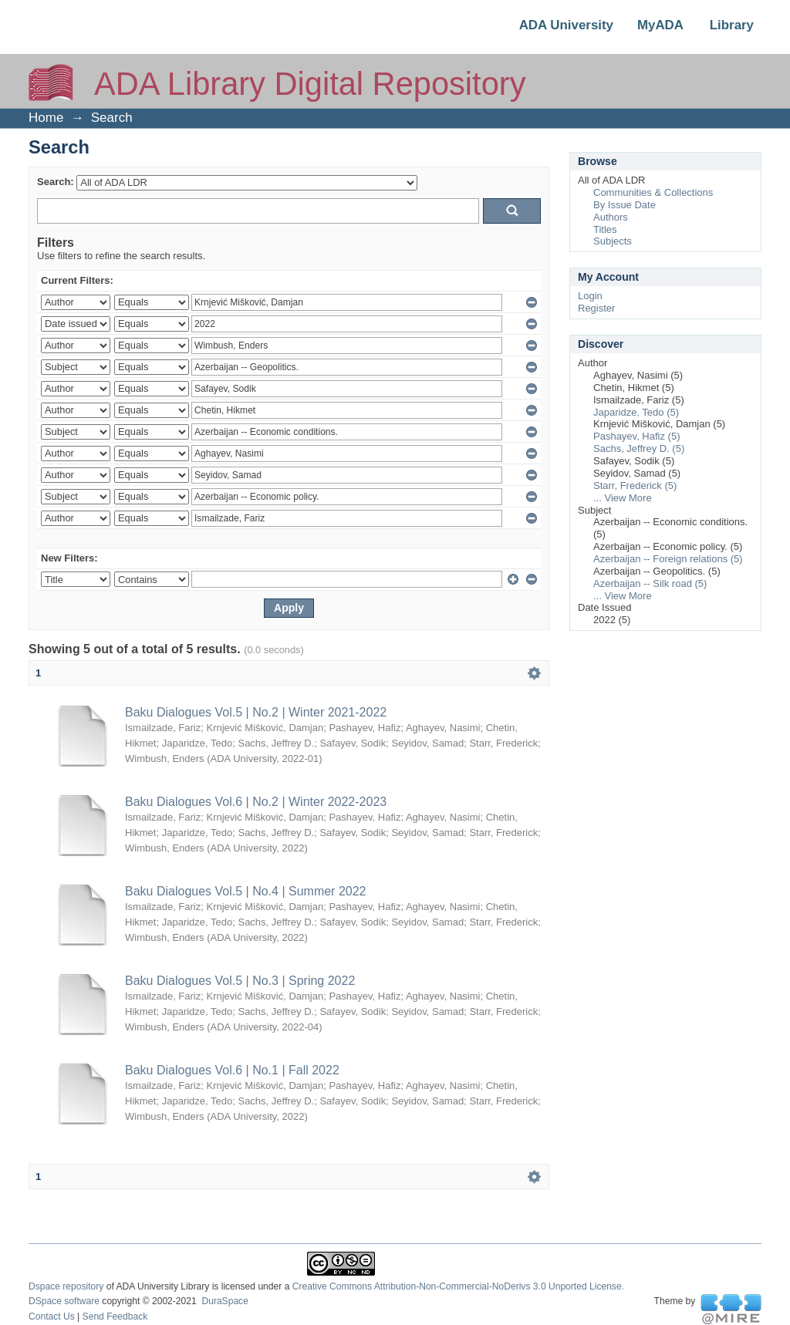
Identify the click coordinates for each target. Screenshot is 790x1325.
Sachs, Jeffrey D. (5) (638, 448)
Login (590, 296)
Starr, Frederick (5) (635, 485)
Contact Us (52, 1316)
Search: (55, 181)
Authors (610, 217)
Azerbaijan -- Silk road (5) (650, 583)
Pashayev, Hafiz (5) (636, 436)
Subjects (612, 241)
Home (46, 117)
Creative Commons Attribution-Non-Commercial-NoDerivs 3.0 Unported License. (458, 1286)
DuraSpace (224, 1301)
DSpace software (64, 1301)
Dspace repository (66, 1286)
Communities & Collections (653, 192)
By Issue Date (624, 205)
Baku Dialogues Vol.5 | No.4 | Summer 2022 (245, 891)
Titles (605, 229)
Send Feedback (115, 1316)
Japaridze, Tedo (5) (636, 412)
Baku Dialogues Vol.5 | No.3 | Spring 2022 (240, 980)
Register (596, 308)
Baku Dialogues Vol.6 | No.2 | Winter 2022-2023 (256, 801)
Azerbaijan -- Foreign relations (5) (668, 559)
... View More (622, 498)
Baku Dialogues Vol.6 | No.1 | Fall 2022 (232, 1070)
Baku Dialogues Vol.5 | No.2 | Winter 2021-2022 (256, 712)
